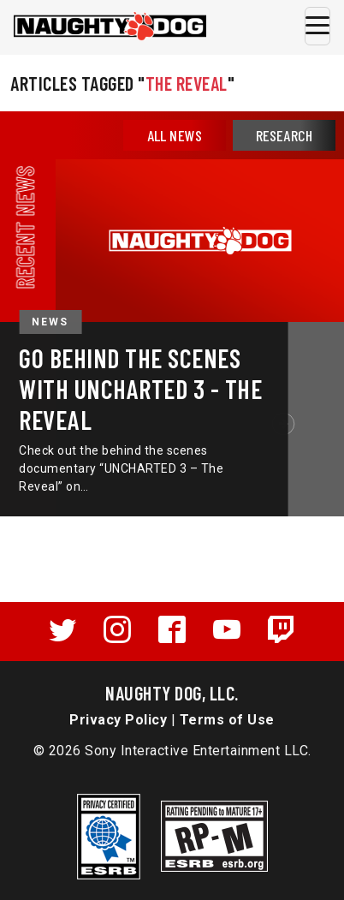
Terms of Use (227, 720)
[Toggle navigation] (317, 26)
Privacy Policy (118, 720)
